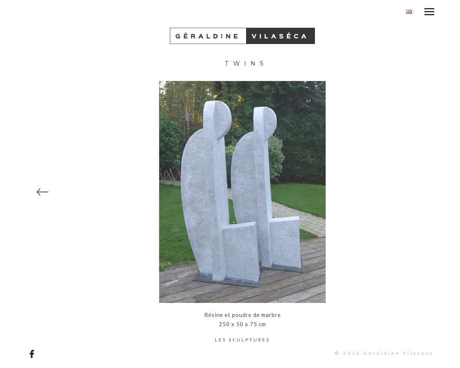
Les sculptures (242, 339)
